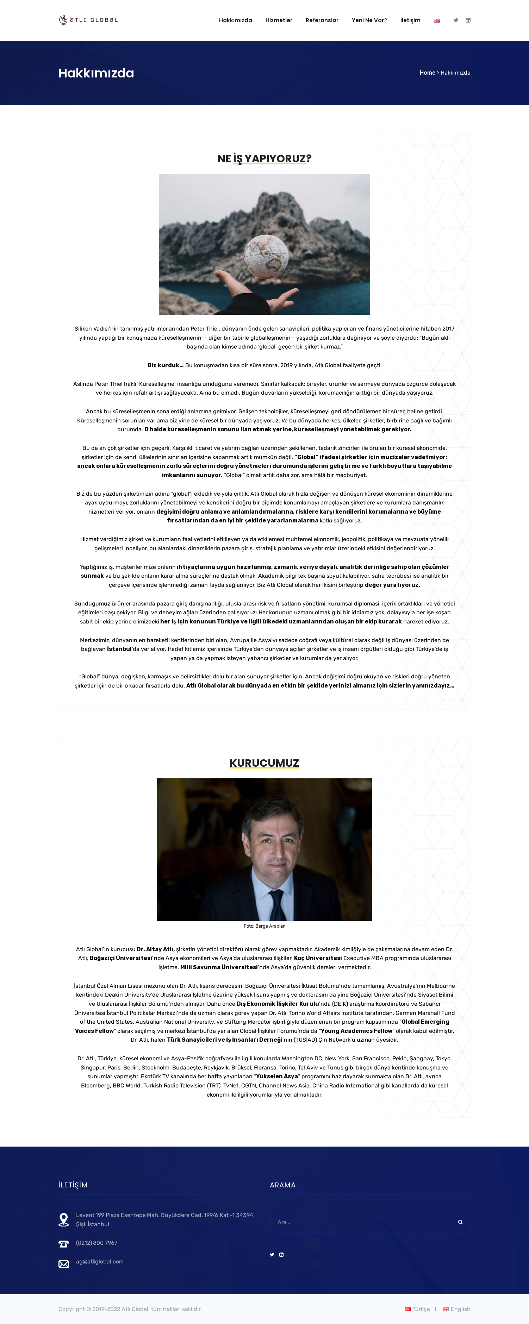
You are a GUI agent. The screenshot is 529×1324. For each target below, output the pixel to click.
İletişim (410, 20)
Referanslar (322, 20)
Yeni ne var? (369, 20)
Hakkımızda (235, 20)
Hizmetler (279, 20)
